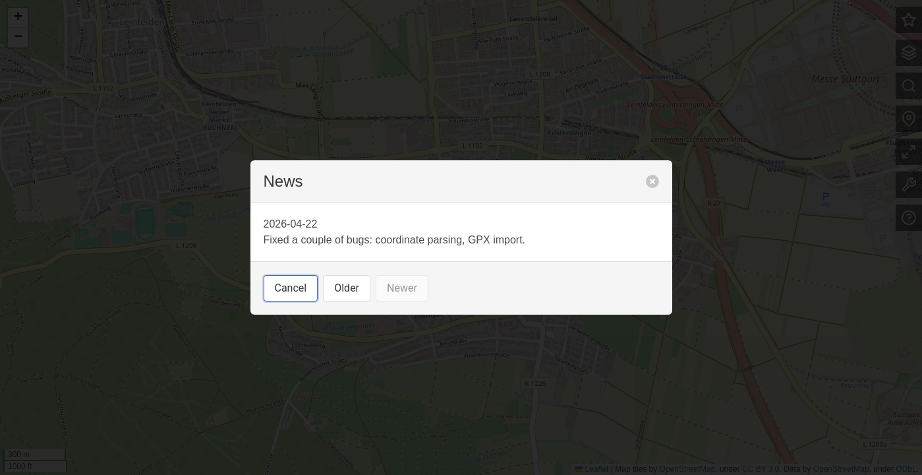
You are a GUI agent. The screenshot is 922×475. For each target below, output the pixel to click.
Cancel (291, 288)
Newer (402, 288)
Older (346, 288)
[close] (652, 181)
